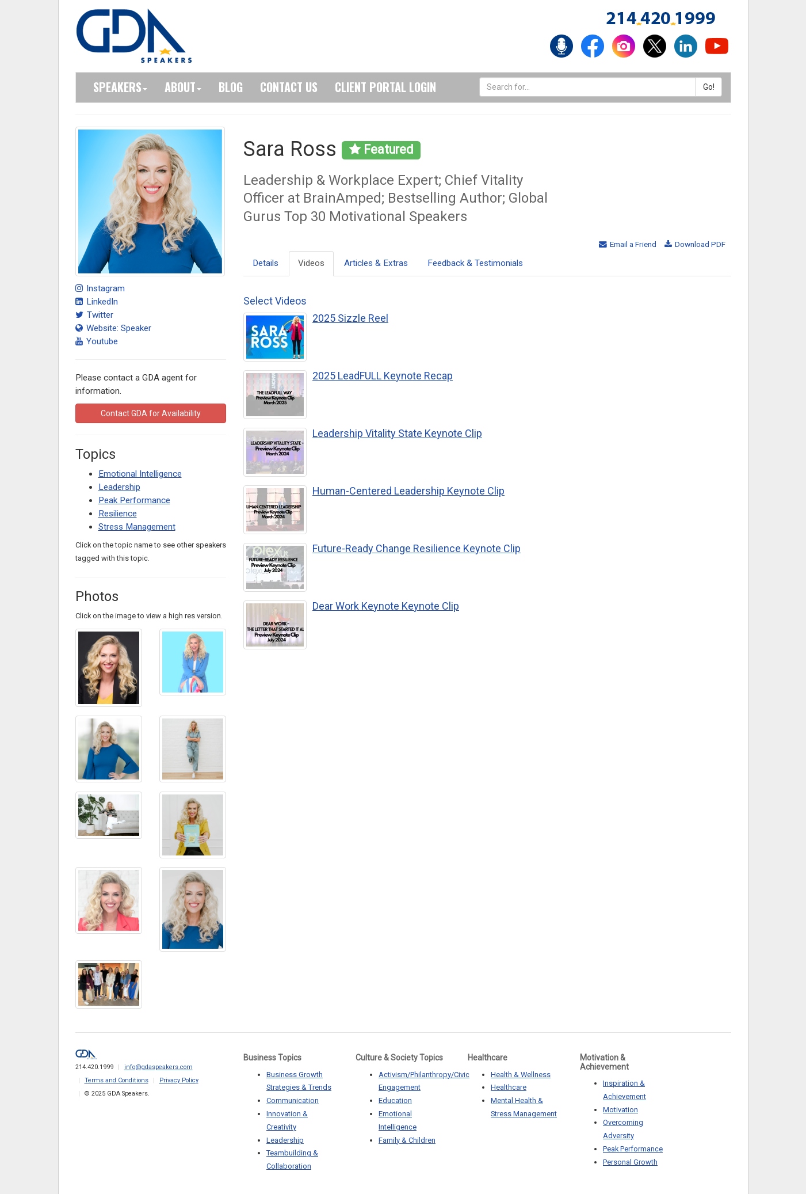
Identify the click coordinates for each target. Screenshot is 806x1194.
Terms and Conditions (116, 1080)
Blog (231, 87)
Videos (311, 263)
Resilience (117, 513)
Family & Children (407, 1140)
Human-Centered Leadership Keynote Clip (408, 491)
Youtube (96, 341)
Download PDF (694, 244)
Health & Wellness (521, 1074)
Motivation (620, 1109)
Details (265, 263)
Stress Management (136, 527)
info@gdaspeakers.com (158, 1067)
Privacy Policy (178, 1080)
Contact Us (289, 87)
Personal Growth (630, 1162)
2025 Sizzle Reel (350, 318)
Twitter (94, 315)
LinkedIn (96, 301)
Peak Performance (134, 500)
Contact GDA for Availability (151, 413)
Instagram (100, 288)
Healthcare (508, 1087)
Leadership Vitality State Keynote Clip (397, 433)
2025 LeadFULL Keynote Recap (382, 376)
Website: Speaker (113, 328)
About (183, 87)
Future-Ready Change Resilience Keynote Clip (416, 548)
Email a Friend (627, 244)
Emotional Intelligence (140, 474)
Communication (292, 1100)
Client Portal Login (385, 87)
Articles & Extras (376, 263)
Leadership (119, 487)
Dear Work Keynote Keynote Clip (385, 606)
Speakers (120, 87)
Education (395, 1100)
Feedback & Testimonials (475, 263)
